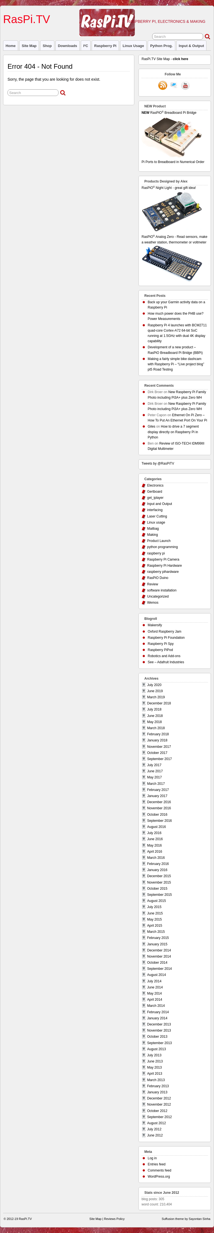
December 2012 (159, 1098)
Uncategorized (158, 596)
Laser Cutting (157, 516)
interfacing (154, 510)
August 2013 (156, 1049)
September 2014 (159, 969)
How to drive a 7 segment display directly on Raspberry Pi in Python (173, 432)
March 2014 (156, 1006)
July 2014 (154, 981)
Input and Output (159, 504)
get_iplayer (155, 498)
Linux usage (133, 46)
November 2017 (159, 747)
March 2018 (156, 728)
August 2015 (156, 901)
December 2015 (159, 876)
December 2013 (159, 1024)
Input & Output (191, 46)
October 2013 (157, 1037)
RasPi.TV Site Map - (165, 59)
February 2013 (158, 1086)
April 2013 (154, 1074)
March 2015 (156, 932)
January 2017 (157, 796)
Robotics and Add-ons (164, 656)
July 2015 (154, 907)
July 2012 (154, 1129)
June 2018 (155, 716)
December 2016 (159, 802)
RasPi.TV (26, 19)
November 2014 (159, 956)
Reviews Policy (114, 1218)
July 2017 (154, 765)
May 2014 (154, 993)
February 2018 (158, 734)
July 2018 (154, 709)
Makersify (155, 625)
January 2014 (157, 1018)
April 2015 (154, 926)
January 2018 (157, 740)
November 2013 (159, 1030)
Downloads (67, 46)
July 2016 (154, 833)
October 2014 (157, 963)
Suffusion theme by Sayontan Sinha (186, 1218)
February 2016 (158, 864)
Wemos (152, 603)
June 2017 (155, 771)
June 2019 (155, 691)
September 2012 (159, 1117)
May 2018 (154, 722)
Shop (47, 46)
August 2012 (156, 1123)
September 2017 (159, 759)
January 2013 (157, 1092)
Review (152, 584)
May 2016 (154, 845)
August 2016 (156, 827)
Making (152, 535)
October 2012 (157, 1111)
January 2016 (157, 870)
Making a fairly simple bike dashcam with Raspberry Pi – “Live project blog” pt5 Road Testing (176, 364)
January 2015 (157, 944)
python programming (162, 547)
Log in (152, 1158)
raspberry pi (105, 46)
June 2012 (155, 1135)
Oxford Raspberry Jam (164, 631)
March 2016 (156, 858)
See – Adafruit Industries (166, 662)
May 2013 (154, 1067)
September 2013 (159, 1043)
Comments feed (159, 1170)
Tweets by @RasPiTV (158, 463)
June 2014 (155, 987)
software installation (161, 590)
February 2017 (158, 790)
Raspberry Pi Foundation (166, 638)
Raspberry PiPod (160, 650)
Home (11, 46)
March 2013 (156, 1080)
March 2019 (156, 697)
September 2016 (159, 821)
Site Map (29, 46)
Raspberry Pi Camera (163, 559)
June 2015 (155, 913)
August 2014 (156, 975)
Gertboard (154, 492)
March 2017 (156, 784)
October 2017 (157, 753)
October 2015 (157, 889)
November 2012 (159, 1104)
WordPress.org (159, 1176)
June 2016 (155, 839)
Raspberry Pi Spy (161, 644)
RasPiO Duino (157, 578)
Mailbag (153, 529)
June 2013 (155, 1061)
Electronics (155, 485)
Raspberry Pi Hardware (164, 566)
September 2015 (159, 895)
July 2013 (154, 1055)
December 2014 (159, 950)
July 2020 (154, 685)
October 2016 (157, 815)
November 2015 (159, 882)
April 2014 (154, 1000)
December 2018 (159, 703)
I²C (85, 46)
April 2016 (154, 852)
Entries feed (157, 1164)
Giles (151, 426)
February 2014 (158, 1012)
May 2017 (154, 777)
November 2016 (159, 808)
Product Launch (159, 541)
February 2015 (158, 938)
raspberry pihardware (163, 572)
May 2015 (154, 919)
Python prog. (161, 46)
